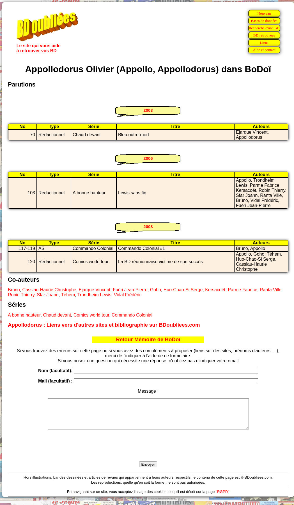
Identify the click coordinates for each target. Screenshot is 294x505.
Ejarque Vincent (95, 289)
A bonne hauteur (24, 315)
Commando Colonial (132, 315)
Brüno (14, 289)
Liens (264, 42)
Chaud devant (57, 315)
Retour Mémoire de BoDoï (148, 339)
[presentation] (148, 452)
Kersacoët (215, 289)
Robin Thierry (21, 294)
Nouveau (264, 13)
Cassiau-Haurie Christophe (49, 289)
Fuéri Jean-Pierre (130, 289)
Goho (155, 289)
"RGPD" (222, 497)
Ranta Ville (270, 289)
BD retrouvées (264, 35)
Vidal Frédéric (127, 294)
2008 (148, 226)
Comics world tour (91, 315)
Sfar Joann (47, 294)
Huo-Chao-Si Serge (183, 289)
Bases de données (264, 21)
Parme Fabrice (242, 289)
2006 (148, 158)
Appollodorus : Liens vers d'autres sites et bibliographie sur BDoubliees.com (104, 325)
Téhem (68, 294)
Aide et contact (264, 50)
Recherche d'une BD (264, 28)
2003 (148, 110)
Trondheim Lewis (94, 294)
